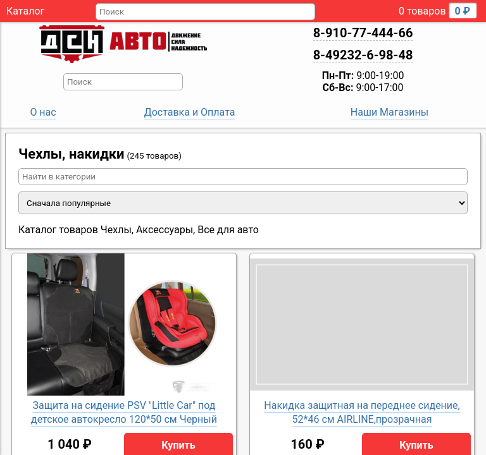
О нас (43, 112)
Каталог (25, 11)
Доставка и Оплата (189, 112)
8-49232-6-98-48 (363, 55)
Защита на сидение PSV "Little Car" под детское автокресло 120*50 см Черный (124, 412)
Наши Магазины (389, 112)
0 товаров (438, 10)
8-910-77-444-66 (363, 32)
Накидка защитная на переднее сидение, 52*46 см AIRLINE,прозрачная (361, 412)
